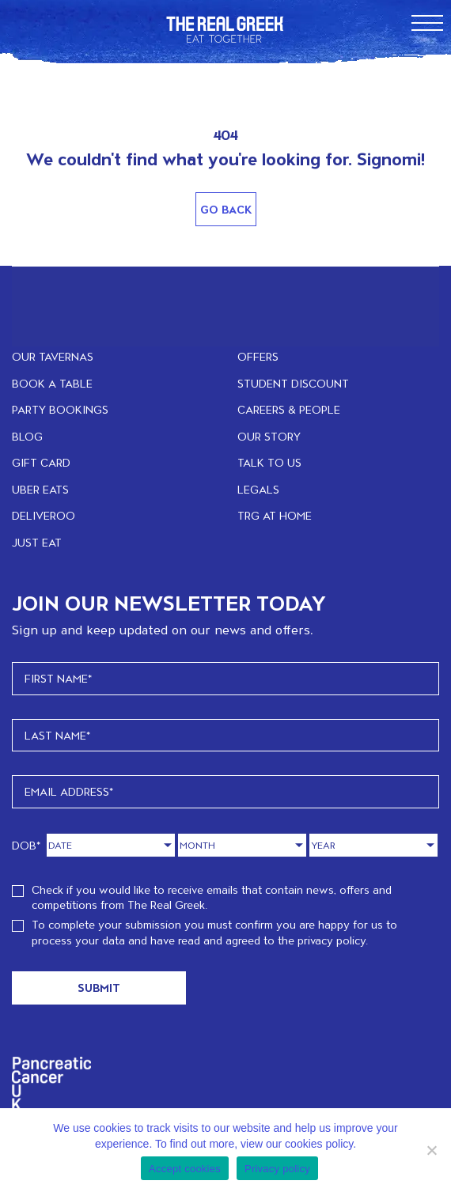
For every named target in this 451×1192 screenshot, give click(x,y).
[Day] (110, 845)
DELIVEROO (43, 515)
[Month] (242, 845)
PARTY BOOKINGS (60, 409)
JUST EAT (37, 542)
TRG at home (274, 515)
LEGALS (258, 489)
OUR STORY (269, 436)
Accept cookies (185, 1169)
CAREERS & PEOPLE (288, 409)
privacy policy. (333, 940)
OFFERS (258, 356)
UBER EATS (40, 489)
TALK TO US (269, 462)
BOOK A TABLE (52, 383)
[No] (431, 1150)
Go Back (226, 209)
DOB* (26, 845)
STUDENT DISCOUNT (293, 383)
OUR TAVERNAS (52, 356)
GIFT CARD (41, 462)
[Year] (373, 845)
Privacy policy (277, 1169)
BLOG (27, 436)
